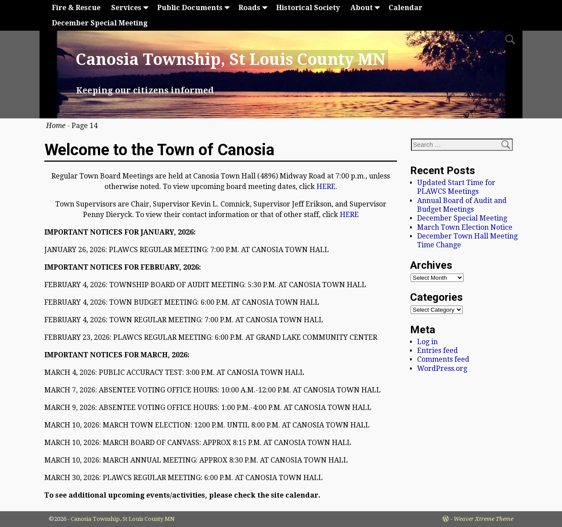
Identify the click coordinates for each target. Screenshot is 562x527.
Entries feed (437, 350)
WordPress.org (442, 368)
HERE (326, 186)
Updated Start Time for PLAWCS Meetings (456, 187)
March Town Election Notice (464, 227)
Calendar (405, 8)
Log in (427, 342)
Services (131, 7)
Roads (254, 7)
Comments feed (443, 359)
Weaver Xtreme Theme (483, 519)
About (366, 7)
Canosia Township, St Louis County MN (230, 59)
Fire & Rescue (76, 8)
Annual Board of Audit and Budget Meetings (462, 205)
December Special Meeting (100, 23)
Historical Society (308, 8)
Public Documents (195, 7)
